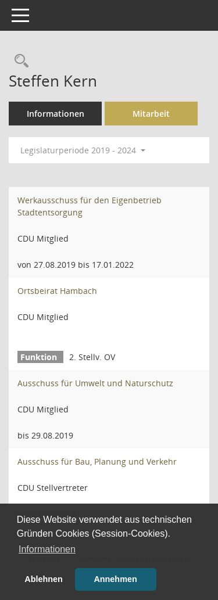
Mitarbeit (151, 113)
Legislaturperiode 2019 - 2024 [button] (82, 150)
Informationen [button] (47, 549)
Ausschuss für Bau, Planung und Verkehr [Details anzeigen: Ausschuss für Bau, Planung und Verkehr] (97, 461)
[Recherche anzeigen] (18, 61)
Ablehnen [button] (43, 579)
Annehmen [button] (115, 579)
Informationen (55, 113)
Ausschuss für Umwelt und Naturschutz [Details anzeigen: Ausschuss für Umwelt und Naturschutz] (95, 383)
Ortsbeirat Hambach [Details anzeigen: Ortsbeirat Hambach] (57, 290)
